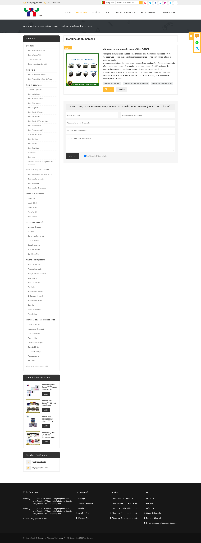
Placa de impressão (35, 269)
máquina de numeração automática (136, 83)
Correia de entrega (34, 351)
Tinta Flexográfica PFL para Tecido (40, 174)
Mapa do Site (83, 518)
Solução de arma (34, 245)
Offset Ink (30, 46)
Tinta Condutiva (33, 148)
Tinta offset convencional (36, 51)
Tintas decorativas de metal (37, 64)
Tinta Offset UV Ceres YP (122, 499)
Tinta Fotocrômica (34, 117)
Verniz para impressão (35, 194)
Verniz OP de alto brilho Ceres (124, 508)
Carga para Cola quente (36, 236)
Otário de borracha (34, 324)
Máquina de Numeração (36, 329)
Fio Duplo (31, 287)
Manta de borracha (34, 264)
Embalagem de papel (35, 296)
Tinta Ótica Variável (34, 103)
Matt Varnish (32, 216)
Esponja (31, 305)
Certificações (83, 513)
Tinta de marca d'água (35, 99)
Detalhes (121, 89)
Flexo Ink (150, 503)
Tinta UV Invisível (34, 94)
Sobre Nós (169, 12)
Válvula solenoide (34, 333)
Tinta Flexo (30, 70)
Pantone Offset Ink (34, 60)
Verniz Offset (32, 203)
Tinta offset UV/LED (35, 55)
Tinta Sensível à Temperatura (38, 121)
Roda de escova (33, 356)
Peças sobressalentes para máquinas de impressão (167, 523)
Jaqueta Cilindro (33, 347)
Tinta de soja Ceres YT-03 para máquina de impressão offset (49, 403)
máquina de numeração (112, 83)
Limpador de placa (34, 227)
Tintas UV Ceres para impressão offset (127, 513)
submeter (72, 156)
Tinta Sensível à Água (35, 112)
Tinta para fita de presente (37, 188)
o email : (26, 519)
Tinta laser (31, 157)
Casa (68, 12)
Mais (46, 394)
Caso (107, 12)
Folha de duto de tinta (35, 291)
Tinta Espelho (32, 144)
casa (25, 26)
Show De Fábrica (125, 12)
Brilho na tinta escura (35, 135)
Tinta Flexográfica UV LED (37, 75)
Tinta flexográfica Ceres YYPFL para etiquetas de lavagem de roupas (49, 387)
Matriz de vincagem (34, 282)
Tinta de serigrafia (34, 183)
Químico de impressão (35, 222)
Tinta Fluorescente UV (35, 130)
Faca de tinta (32, 314)
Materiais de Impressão (35, 260)
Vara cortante (32, 278)
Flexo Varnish (32, 212)
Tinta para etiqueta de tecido (37, 170)
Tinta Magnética (33, 108)
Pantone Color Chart (35, 309)
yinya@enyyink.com (34, 3)
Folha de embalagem (35, 300)
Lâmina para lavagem (35, 342)
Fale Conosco (149, 12)
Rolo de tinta (32, 338)
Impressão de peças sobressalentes (54, 26)
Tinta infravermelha (34, 126)
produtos (33, 26)
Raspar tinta (32, 153)
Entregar (81, 499)
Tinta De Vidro (33, 139)
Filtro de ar (31, 360)
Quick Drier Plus (33, 254)
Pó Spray (31, 231)
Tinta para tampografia (35, 179)
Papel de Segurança (35, 90)
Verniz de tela (32, 207)
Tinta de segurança (33, 85)
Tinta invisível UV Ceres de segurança (127, 503)
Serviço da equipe (85, 503)
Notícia (96, 12)
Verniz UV (31, 198)
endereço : (27, 499)
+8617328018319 (53, 3)
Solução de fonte (34, 249)
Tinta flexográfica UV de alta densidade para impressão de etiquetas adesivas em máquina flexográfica (49, 434)
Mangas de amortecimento (37, 273)
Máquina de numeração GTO (162, 83)
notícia (81, 508)
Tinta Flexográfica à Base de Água (40, 79)
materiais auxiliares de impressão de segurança (40, 163)
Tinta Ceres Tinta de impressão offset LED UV (49, 419)
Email (108, 89)
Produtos (81, 12)
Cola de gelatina (33, 240)
